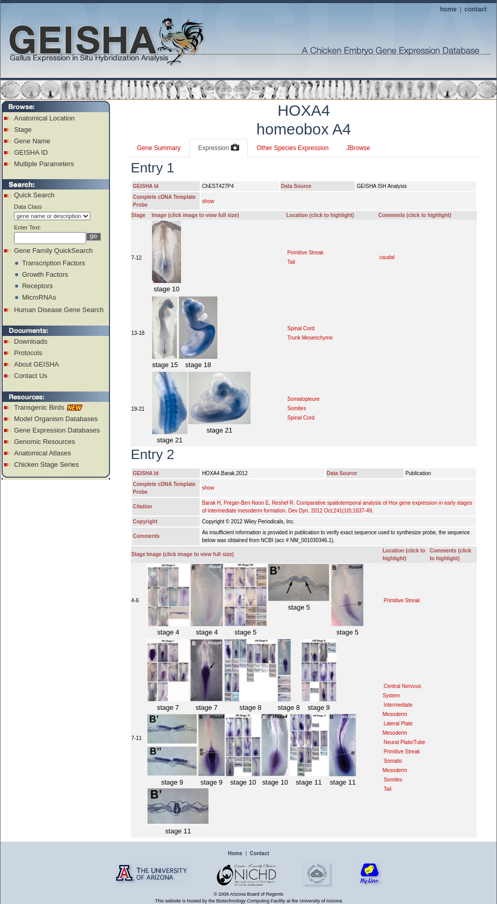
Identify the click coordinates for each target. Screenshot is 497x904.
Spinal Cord (300, 328)
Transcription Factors (53, 263)
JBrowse (358, 148)
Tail (291, 262)
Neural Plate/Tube (404, 742)
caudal (386, 257)
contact (475, 9)
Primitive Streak (305, 252)
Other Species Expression (293, 148)
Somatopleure (303, 399)
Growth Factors (45, 274)
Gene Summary (159, 148)
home (448, 9)
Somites (296, 408)
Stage (23, 129)
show (208, 201)
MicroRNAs (39, 297)
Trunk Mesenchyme (310, 338)
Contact (259, 853)
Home (235, 853)
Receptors (37, 286)
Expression (218, 148)
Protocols (28, 353)
